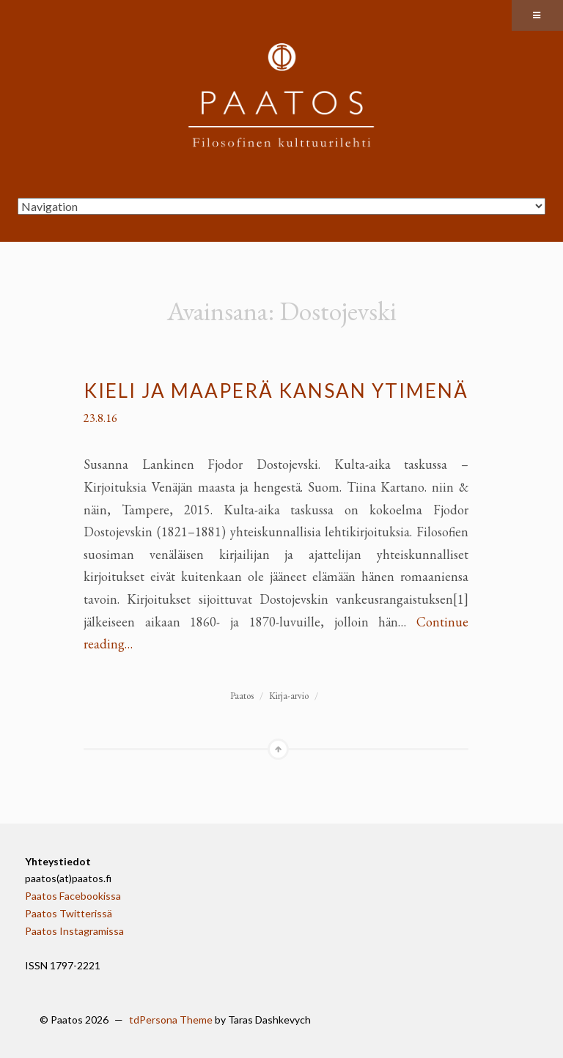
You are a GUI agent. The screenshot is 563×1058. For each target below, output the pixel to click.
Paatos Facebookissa (73, 895)
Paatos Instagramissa (74, 931)
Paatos (242, 695)
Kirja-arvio (289, 695)
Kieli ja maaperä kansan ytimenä (276, 390)
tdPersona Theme (171, 1019)
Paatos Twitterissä (68, 913)
